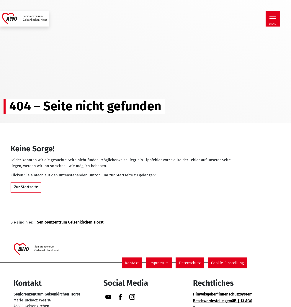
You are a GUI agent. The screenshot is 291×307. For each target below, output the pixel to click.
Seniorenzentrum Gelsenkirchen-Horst (70, 222)
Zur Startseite (26, 187)
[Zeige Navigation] (272, 16)
